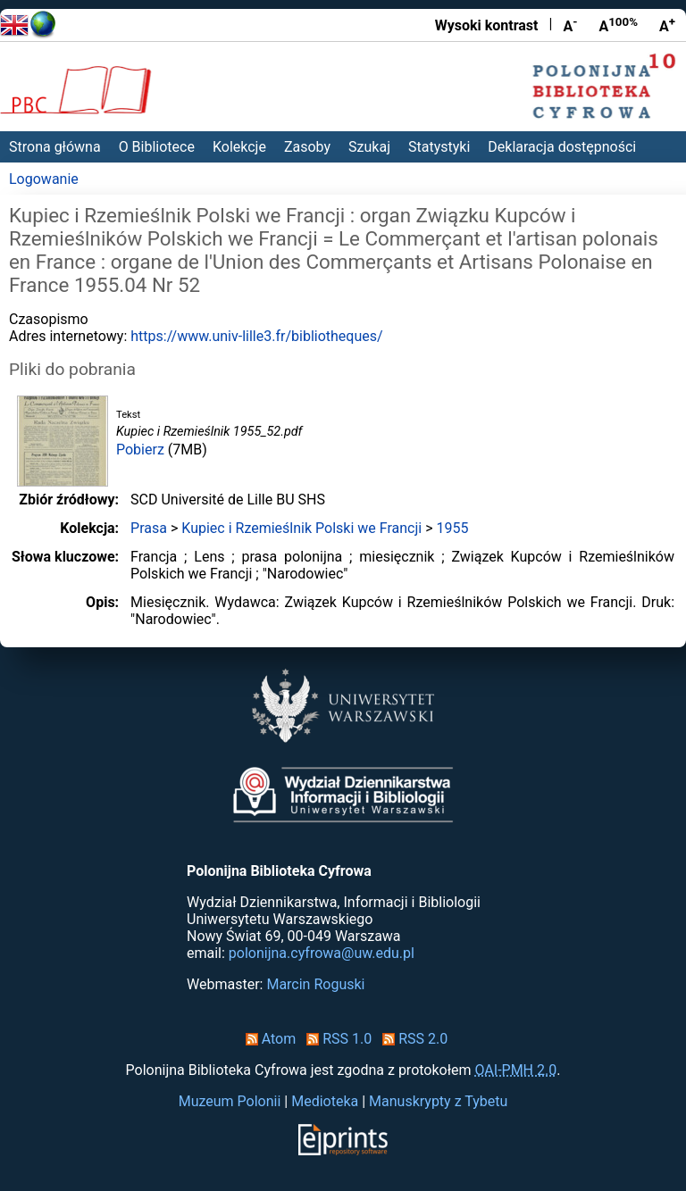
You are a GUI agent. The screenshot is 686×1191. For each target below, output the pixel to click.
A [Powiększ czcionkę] (667, 25)
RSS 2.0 (411, 1038)
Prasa (148, 528)
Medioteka (324, 1101)
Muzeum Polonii (230, 1101)
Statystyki (439, 146)
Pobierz (140, 449)
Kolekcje (239, 146)
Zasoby (307, 146)
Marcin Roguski (315, 984)
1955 (452, 528)
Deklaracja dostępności (562, 146)
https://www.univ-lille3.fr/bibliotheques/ (256, 336)
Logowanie (44, 179)
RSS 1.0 (335, 1038)
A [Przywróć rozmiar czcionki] (618, 25)
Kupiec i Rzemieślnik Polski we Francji (301, 528)
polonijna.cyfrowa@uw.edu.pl (321, 953)
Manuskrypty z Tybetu (438, 1101)
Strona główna (55, 146)
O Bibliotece (157, 146)
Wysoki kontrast (487, 25)
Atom (267, 1038)
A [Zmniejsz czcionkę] (570, 25)
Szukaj (369, 146)
